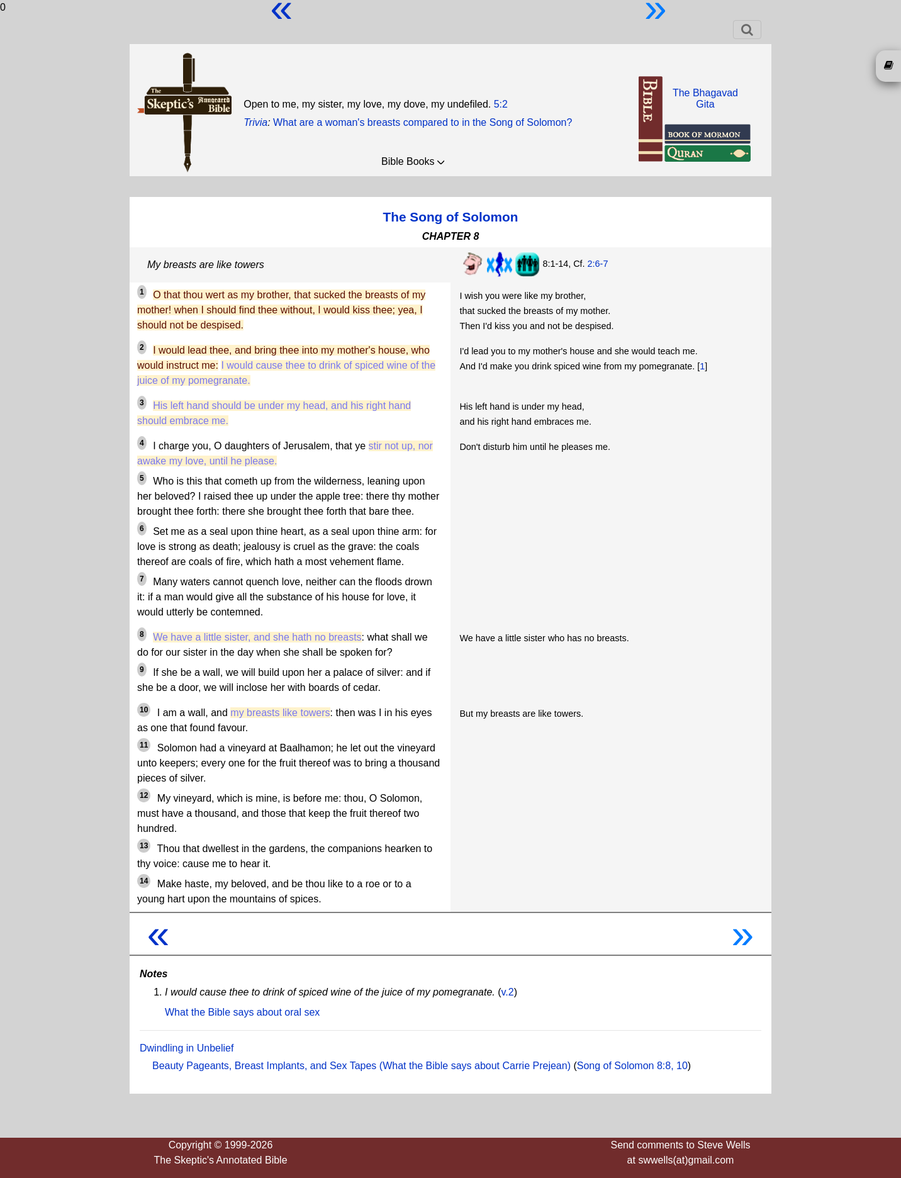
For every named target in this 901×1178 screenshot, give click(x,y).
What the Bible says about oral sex (242, 1012)
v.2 (507, 992)
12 (144, 795)
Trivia (255, 122)
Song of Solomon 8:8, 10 (632, 1065)
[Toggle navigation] (747, 29)
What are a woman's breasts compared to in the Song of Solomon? (422, 122)
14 (144, 881)
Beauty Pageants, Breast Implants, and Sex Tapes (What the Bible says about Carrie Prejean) (361, 1065)
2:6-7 (598, 264)
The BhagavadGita (705, 98)
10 (144, 709)
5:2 (501, 104)
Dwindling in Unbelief (186, 1048)
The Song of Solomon (450, 217)
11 (144, 745)
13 (144, 845)
